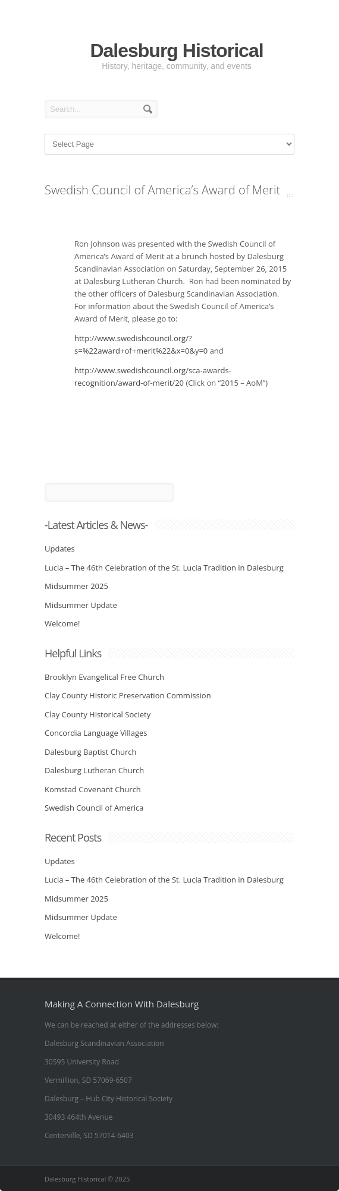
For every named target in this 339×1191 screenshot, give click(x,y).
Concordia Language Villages (96, 732)
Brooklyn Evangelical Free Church (104, 677)
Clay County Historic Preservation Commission (128, 695)
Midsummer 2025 (76, 586)
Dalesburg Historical (176, 50)
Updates (60, 548)
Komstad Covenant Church (93, 789)
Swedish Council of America (94, 807)
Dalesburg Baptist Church (90, 751)
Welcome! (62, 623)
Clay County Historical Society (97, 714)
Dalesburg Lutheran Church (94, 770)
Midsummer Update (81, 605)
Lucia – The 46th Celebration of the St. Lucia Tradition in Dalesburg (164, 567)
